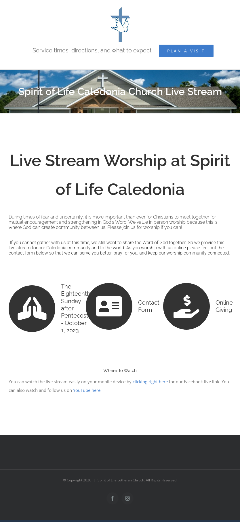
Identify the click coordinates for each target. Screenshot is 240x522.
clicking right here (150, 379)
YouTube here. (87, 388)
